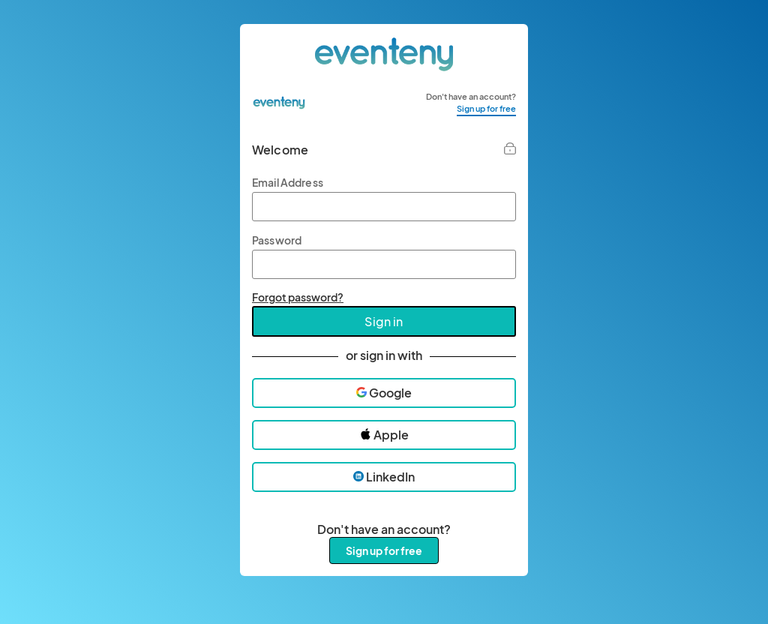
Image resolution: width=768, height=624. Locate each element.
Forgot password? (298, 297)
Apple (384, 434)
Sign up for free (486, 108)
